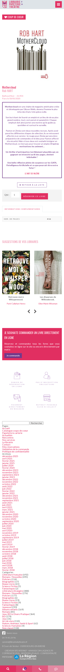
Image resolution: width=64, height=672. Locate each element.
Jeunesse (6, 607)
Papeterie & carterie (12, 433)
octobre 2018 (9, 553)
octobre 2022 (9, 484)
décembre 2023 (10, 470)
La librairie (7, 442)
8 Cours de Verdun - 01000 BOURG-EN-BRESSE (23, 646)
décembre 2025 (10, 456)
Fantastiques (8, 588)
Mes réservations (11, 446)
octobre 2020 (9, 518)
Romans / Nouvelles (12, 576)
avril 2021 (7, 507)
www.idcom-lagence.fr (40, 651)
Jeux (4, 618)
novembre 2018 (10, 551)
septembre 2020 (10, 521)
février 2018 (8, 570)
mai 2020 (7, 528)
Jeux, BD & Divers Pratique (15, 614)
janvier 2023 (8, 477)
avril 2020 (7, 530)
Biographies (8, 581)
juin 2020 (6, 525)
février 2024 (8, 467)
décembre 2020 (10, 514)
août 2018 (7, 556)
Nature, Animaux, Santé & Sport (17, 623)
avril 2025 (7, 458)
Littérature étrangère (12, 590)
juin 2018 (6, 560)
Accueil (6, 428)
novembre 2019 (10, 532)
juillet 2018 (7, 558)
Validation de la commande (15, 449)
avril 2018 (7, 565)
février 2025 (8, 460)
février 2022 (8, 491)
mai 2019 (7, 542)
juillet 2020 (7, 523)
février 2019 (8, 546)
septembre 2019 (10, 537)
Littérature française (12, 574)
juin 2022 (6, 488)
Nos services (8, 439)
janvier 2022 (8, 493)
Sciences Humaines (11, 625)
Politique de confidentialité (15, 451)
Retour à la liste (32, 185)
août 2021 (7, 502)
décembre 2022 (10, 479)
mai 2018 (7, 563)
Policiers (6, 579)
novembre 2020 (10, 516)
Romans (6, 611)
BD (4, 616)
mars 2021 (7, 509)
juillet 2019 (7, 539)
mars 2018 (7, 567)
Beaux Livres (8, 583)
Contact (6, 444)
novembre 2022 (10, 481)
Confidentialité (49, 653)
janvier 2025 (8, 463)
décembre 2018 (10, 549)
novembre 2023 (10, 472)
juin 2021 (6, 504)
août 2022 (7, 486)
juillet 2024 (7, 465)
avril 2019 (7, 544)
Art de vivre (8, 621)
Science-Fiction (10, 586)
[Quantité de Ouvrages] (15, 195)
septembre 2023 (10, 474)
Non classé (7, 628)
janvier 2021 (8, 511)
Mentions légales (30, 653)
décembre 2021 (10, 495)
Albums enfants (10, 609)
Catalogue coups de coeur (15, 430)
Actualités (7, 435)
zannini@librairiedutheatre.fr (14, 642)
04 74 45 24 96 (9, 637)
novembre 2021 (10, 498)
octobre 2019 (9, 535)
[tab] (22, 209)
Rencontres (8, 437)
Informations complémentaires (22, 209)
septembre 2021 (10, 500)
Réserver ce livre (34, 196)
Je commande (13, 355)
